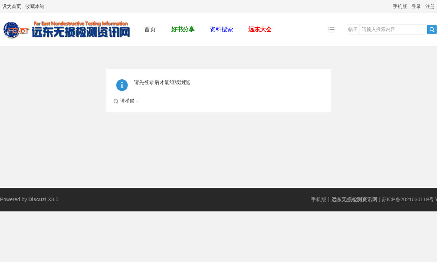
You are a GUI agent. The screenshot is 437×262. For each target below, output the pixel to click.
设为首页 (11, 6)
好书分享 (182, 29)
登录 (416, 6)
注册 (430, 6)
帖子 (353, 29)
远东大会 (260, 29)
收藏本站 (34, 6)
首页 (150, 29)
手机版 (400, 6)
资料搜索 (221, 29)
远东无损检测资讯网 (354, 199)
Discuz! (37, 199)
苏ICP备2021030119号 (408, 199)
